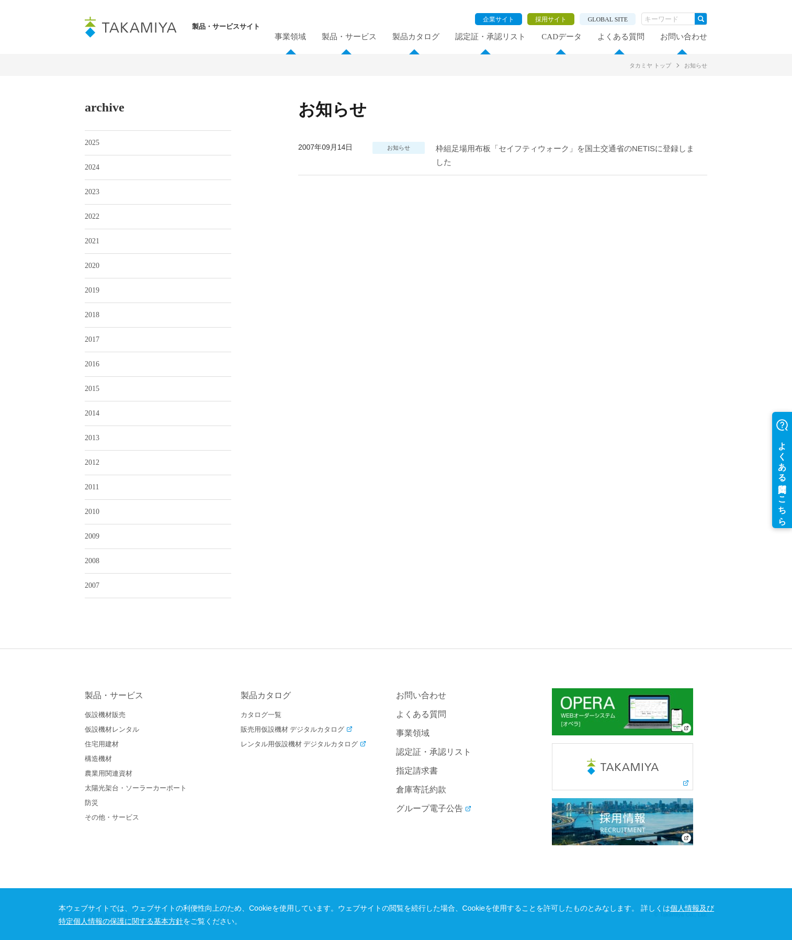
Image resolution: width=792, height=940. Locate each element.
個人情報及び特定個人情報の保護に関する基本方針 (189, 921)
